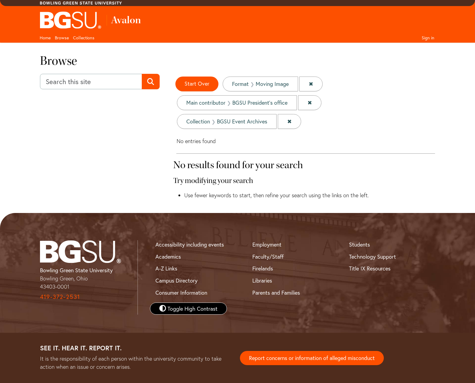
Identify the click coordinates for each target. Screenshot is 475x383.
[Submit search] (151, 82)
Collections (84, 38)
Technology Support (372, 256)
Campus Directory (176, 280)
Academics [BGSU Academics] (168, 256)
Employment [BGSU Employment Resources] (266, 244)
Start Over (196, 83)
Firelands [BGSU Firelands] (262, 268)
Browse (62, 38)
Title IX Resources (369, 268)
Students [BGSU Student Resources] (359, 244)
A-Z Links (166, 268)
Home (45, 38)
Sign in (428, 38)
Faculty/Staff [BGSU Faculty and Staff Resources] (268, 256)
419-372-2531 (60, 297)
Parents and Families (276, 292)
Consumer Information (181, 292)
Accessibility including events (189, 244)
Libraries (262, 280)
